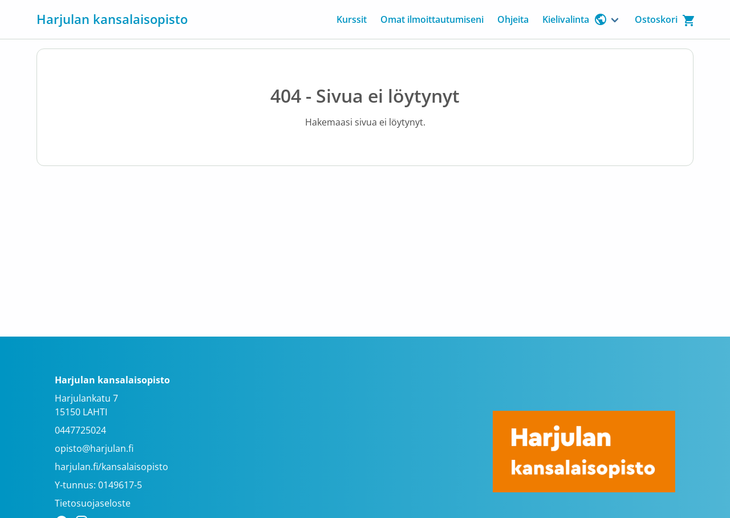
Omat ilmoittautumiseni (432, 19)
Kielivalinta (574, 19)
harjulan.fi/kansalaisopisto (111, 466)
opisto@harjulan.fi (94, 448)
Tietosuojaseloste (93, 503)
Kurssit (351, 19)
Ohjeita (513, 19)
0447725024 (80, 430)
